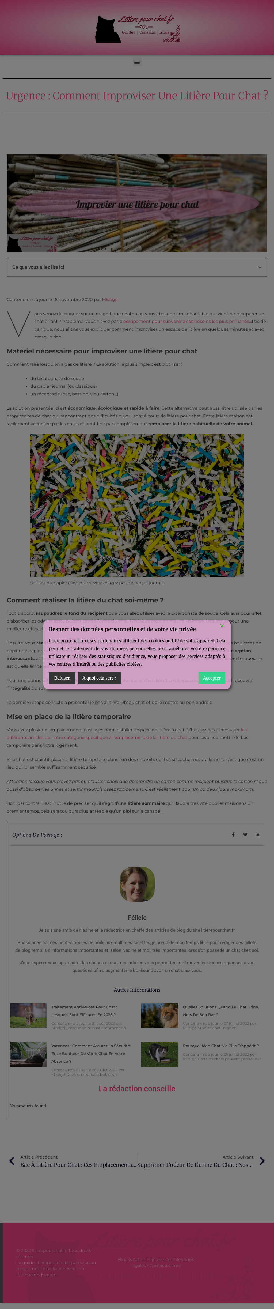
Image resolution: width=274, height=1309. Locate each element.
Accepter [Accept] (212, 678)
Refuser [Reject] (62, 678)
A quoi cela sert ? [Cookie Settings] (99, 678)
